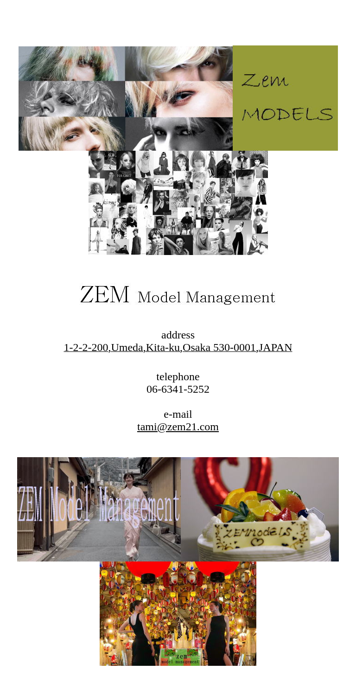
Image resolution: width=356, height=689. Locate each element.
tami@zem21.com (178, 427)
